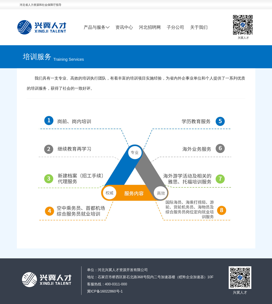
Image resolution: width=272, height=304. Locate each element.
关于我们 (199, 27)
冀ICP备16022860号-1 (105, 291)
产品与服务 (96, 27)
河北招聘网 (150, 27)
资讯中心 (124, 27)
